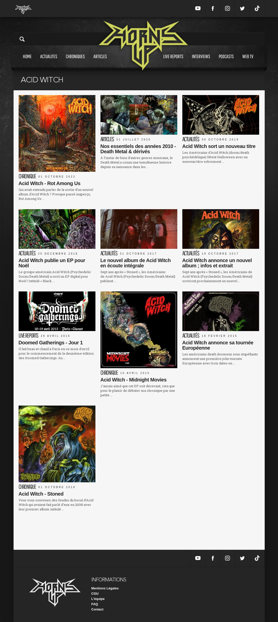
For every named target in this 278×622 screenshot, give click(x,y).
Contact (97, 609)
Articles (100, 61)
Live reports (173, 61)
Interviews (201, 61)
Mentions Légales (105, 588)
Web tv (248, 61)
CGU (95, 593)
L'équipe (98, 599)
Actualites (49, 61)
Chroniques (75, 61)
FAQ (94, 604)
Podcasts (226, 61)
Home (27, 61)
